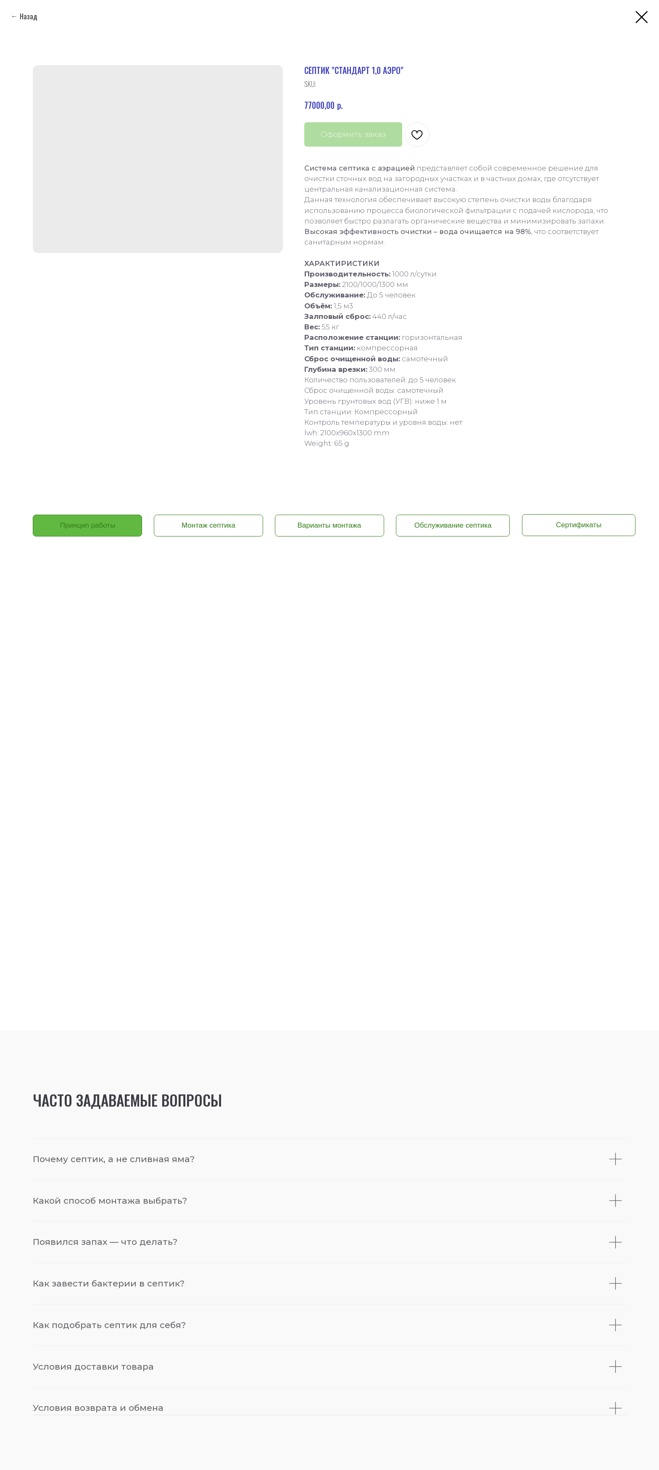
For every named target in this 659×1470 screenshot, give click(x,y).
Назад (28, 16)
